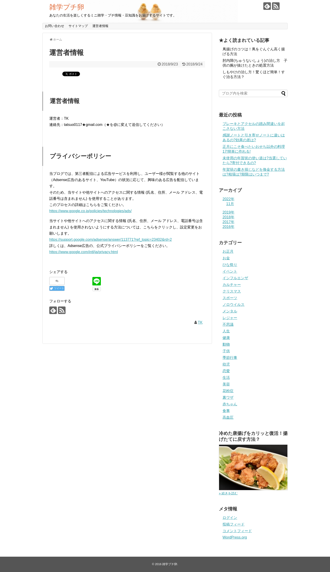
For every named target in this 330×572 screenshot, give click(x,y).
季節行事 (230, 358)
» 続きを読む (228, 493)
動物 (226, 344)
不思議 (228, 324)
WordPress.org (235, 537)
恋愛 (226, 371)
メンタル (230, 311)
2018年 (228, 217)
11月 (230, 204)
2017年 (228, 222)
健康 (226, 338)
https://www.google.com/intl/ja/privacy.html (83, 252)
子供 (226, 351)
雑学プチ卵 (66, 7)
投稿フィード (234, 524)
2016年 (228, 227)
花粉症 (228, 391)
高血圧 (228, 417)
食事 (226, 411)
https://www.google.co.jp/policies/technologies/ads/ (90, 211)
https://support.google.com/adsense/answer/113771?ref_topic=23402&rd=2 (110, 239)
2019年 (228, 212)
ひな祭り (230, 265)
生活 (226, 378)
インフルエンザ (235, 278)
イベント (230, 271)
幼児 (226, 364)
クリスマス (232, 291)
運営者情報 (100, 26)
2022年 (228, 199)
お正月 (228, 251)
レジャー (230, 318)
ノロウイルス (234, 304)
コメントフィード (237, 531)
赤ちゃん (230, 404)
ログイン (230, 518)
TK (200, 322)
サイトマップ (78, 26)
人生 (226, 331)
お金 (226, 258)
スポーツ (230, 298)
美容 (226, 384)
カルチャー (232, 285)
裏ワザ (228, 397)
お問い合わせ (54, 26)
